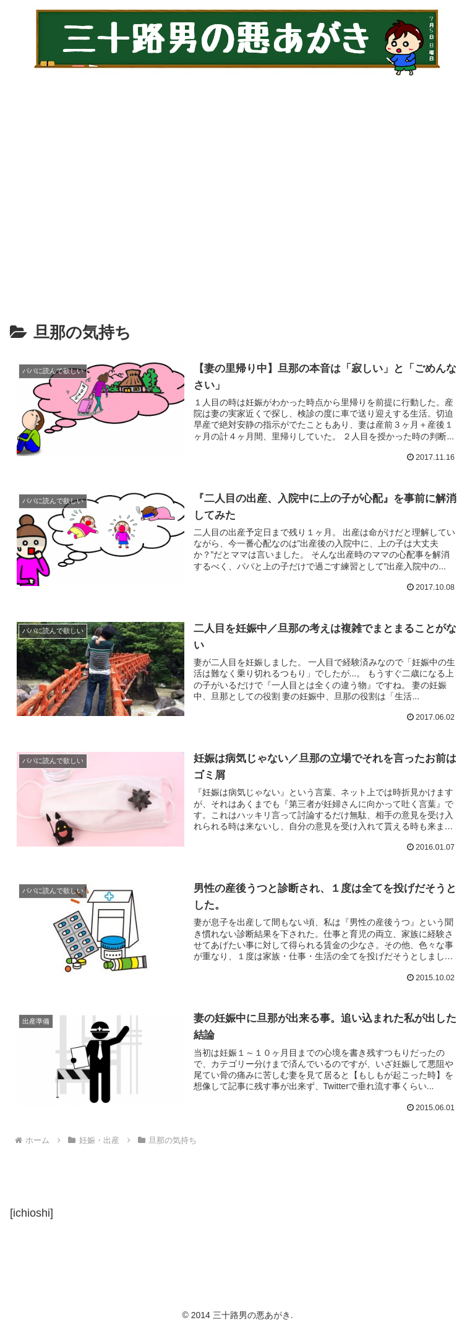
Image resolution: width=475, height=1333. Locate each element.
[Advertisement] (237, 190)
